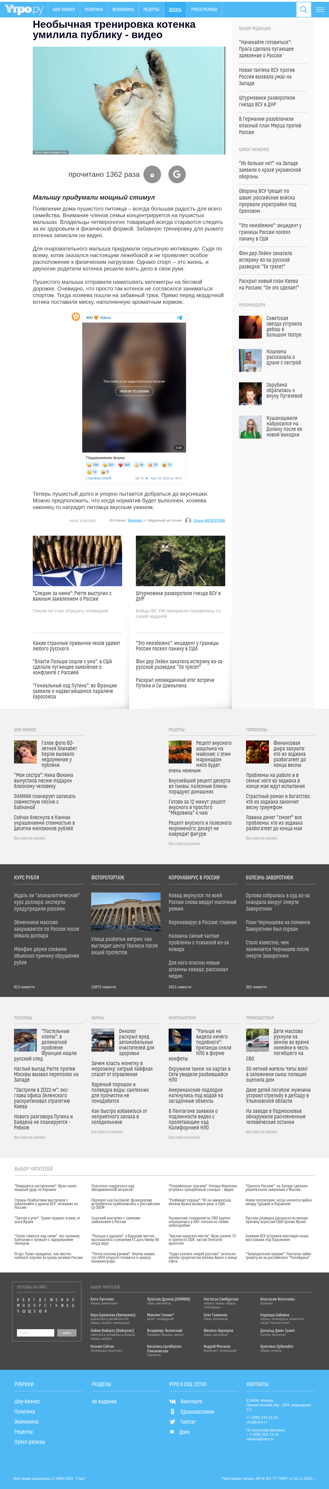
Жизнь (175, 9)
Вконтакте (185, 1402)
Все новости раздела (29, 838)
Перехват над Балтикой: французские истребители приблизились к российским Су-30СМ (125, 1204)
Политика (94, 9)
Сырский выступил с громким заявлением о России (115, 1220)
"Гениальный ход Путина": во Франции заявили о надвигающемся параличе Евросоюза (75, 691)
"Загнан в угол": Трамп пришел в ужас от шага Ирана (47, 1220)
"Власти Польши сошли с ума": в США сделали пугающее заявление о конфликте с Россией (72, 667)
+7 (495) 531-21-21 (262, 1417)
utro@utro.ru (257, 1422)
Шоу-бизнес (64, 9)
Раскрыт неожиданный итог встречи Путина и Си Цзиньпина (175, 683)
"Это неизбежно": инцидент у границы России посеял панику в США (177, 646)
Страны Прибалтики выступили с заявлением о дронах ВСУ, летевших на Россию (46, 1204)
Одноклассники (191, 1412)
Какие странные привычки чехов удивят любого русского (76, 646)
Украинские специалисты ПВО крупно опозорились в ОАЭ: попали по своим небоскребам (199, 1221)
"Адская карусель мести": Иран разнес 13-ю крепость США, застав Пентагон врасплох (203, 1239)
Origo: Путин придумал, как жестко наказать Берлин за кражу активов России (48, 1256)
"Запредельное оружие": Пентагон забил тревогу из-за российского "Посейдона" (278, 1256)
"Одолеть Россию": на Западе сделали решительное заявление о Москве (276, 1188)
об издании (104, 1402)
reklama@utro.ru (260, 1439)
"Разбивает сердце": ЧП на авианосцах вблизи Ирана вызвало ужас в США (200, 1202)
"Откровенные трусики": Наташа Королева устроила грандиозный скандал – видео (203, 1188)
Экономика (123, 9)
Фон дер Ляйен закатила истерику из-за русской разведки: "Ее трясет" (179, 664)
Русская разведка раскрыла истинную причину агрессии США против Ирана (277, 1220)
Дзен (179, 1432)
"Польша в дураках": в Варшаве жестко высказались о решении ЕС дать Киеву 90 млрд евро (125, 1239)
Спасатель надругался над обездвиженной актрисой (112, 1188)
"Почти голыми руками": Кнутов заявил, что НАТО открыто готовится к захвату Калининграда (123, 1257)
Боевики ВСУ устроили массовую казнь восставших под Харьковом (277, 1238)
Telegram (135, 520)
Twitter (182, 1422)
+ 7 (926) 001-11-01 (263, 1434)
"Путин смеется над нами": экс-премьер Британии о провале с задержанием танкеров (47, 1239)
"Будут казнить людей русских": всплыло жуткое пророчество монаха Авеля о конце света (203, 1257)
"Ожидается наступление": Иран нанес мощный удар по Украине (45, 1188)
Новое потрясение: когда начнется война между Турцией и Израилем (279, 1202)
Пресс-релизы (204, 9)
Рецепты (151, 9)
